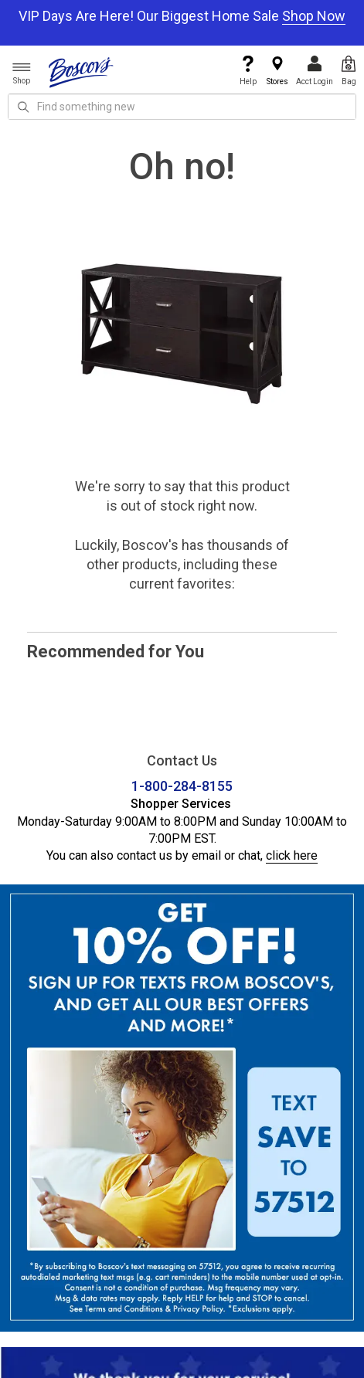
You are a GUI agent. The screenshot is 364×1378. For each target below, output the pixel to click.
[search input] (182, 106)
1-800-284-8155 (182, 786)
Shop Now (313, 16)
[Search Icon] (23, 106)
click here (292, 855)
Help (248, 71)
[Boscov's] (81, 72)
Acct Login (314, 71)
